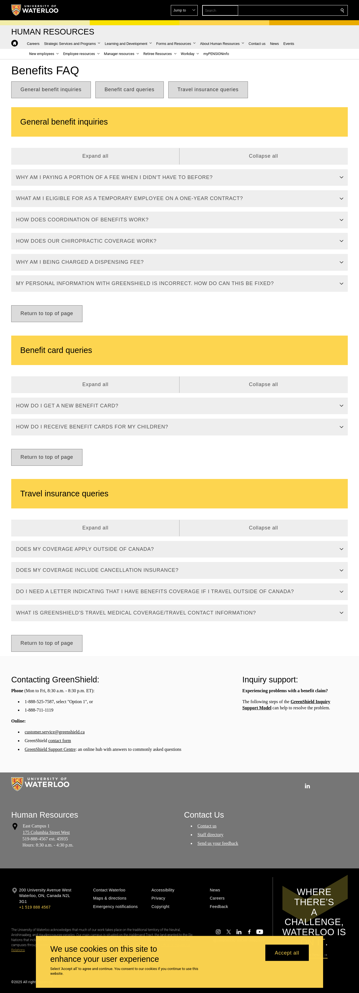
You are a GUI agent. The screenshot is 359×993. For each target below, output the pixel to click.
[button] (302, 10)
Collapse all (263, 156)
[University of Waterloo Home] (35, 10)
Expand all (95, 156)
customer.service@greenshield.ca (55, 732)
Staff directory (210, 834)
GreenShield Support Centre (50, 749)
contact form (59, 740)
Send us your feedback (217, 843)
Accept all (287, 952)
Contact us (207, 826)
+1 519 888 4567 (34, 907)
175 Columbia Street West (46, 832)
